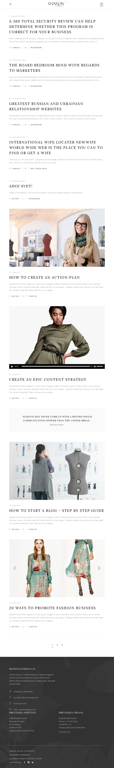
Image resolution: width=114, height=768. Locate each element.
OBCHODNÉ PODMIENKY (19, 755)
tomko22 (16, 47)
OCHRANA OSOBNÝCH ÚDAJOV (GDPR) (25, 759)
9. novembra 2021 (17, 181)
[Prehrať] (12, 366)
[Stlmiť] (95, 366)
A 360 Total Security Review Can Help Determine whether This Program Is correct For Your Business (52, 26)
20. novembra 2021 (17, 98)
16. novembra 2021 (17, 137)
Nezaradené (36, 47)
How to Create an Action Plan (44, 277)
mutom (15, 199)
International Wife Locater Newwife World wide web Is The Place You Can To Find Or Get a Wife (56, 147)
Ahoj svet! (21, 186)
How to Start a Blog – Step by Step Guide (56, 510)
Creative (33, 296)
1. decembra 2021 (17, 16)
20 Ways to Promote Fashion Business (52, 608)
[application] (57, 366)
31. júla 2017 (15, 272)
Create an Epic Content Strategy (47, 379)
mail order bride (39, 168)
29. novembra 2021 (17, 60)
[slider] (55, 366)
